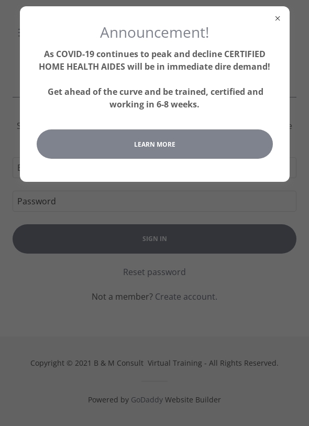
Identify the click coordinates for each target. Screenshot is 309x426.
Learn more (154, 144)
